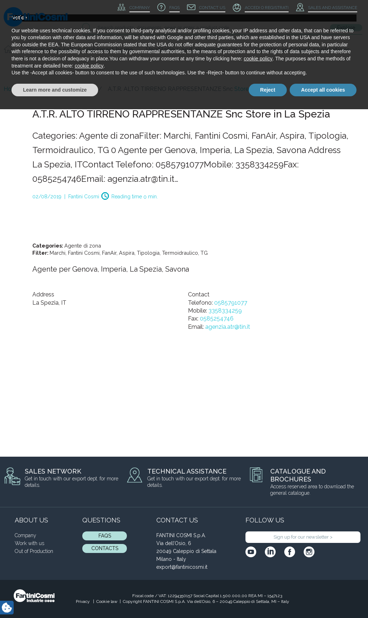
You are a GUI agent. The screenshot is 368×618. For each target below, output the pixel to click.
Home (12, 89)
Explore (346, 28)
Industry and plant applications (302, 50)
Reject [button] (267, 598)
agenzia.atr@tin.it (227, 326)
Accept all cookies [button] (323, 598)
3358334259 (225, 310)
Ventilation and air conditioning (194, 50)
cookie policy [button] (258, 567)
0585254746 (217, 318)
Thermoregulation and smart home (79, 50)
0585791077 (230, 302)
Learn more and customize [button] (55, 598)
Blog (23, 66)
